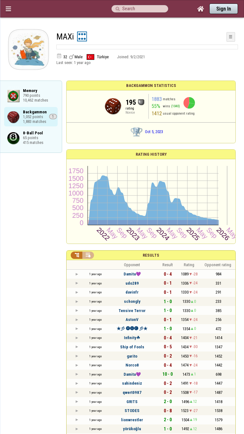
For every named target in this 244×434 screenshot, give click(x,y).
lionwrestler (132, 419)
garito (132, 356)
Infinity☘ (132, 337)
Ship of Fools (132, 347)
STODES (132, 410)
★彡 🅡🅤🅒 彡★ (132, 328)
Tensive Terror (132, 310)
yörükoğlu (132, 428)
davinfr (132, 292)
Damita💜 (132, 274)
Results (151, 255)
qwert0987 (132, 392)
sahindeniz (132, 383)
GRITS (132, 401)
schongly (132, 301)
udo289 (132, 283)
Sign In (223, 9)
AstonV (132, 319)
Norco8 (132, 365)
